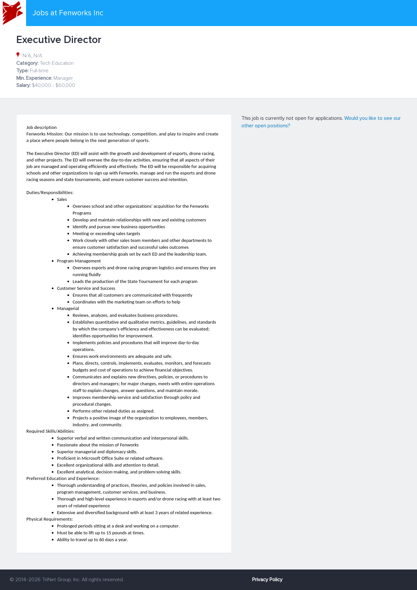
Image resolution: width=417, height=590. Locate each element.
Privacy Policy (267, 579)
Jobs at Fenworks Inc (68, 13)
